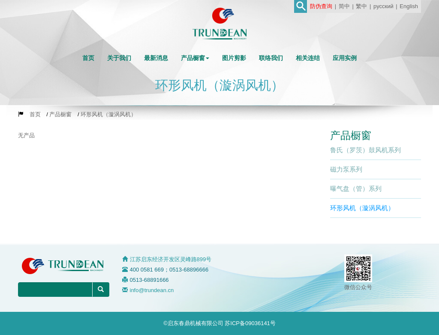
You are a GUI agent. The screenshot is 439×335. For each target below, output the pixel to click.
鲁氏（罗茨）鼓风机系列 (365, 150)
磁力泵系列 (346, 169)
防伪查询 (321, 6)
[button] (195, 57)
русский (383, 6)
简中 (344, 6)
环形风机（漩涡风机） (362, 207)
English (409, 6)
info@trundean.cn (152, 290)
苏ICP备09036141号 (250, 323)
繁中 (361, 6)
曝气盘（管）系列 (356, 188)
